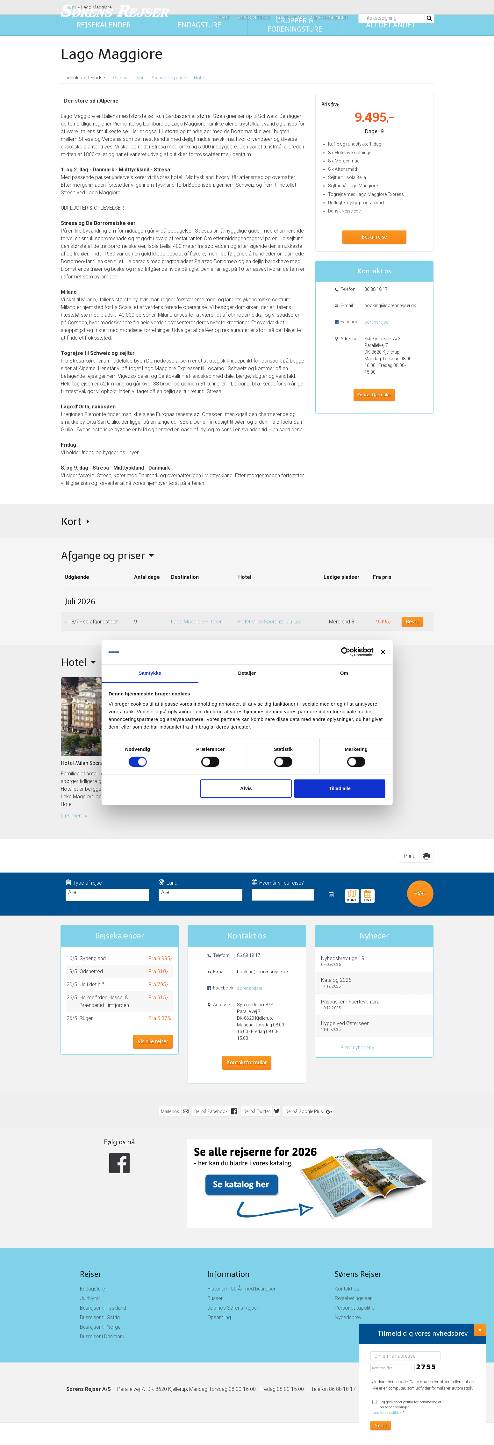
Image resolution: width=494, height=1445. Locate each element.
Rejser (90, 1274)
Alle (107, 892)
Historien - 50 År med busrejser (241, 1289)
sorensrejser (377, 322)
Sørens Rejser (358, 1274)
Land (168, 882)
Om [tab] (343, 673)
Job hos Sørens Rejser (232, 1308)
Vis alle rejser (153, 1042)
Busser (215, 1298)
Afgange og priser (169, 77)
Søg (420, 893)
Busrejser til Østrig (100, 1317)
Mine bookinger (329, 18)
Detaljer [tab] (247, 673)
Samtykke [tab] (151, 673)
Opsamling (219, 1317)
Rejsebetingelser (353, 1298)
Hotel (199, 77)
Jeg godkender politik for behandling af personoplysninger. (406, 1407)
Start (223, 18)
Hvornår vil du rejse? (278, 882)
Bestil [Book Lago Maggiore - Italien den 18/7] (412, 622)
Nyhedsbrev (348, 1317)
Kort (140, 77)
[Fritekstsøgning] (391, 18)
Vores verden (252, 18)
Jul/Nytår (90, 1298)
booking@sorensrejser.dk (389, 305)
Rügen (87, 1018)
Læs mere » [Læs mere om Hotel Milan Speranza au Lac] (74, 816)
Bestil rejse (374, 237)
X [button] (480, 1329)
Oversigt (121, 77)
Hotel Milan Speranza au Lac (270, 622)
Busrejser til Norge (100, 1327)
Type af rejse (84, 882)
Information (228, 1274)
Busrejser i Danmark (102, 1337)
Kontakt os (290, 18)
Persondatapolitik (354, 1308)
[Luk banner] (381, 652)
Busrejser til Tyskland (103, 1308)
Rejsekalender (368, 894)
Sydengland (93, 958)
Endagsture (92, 1289)
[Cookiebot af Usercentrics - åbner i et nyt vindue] (343, 652)
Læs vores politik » (387, 1413)
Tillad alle (338, 788)
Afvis (246, 788)
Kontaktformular (374, 395)
